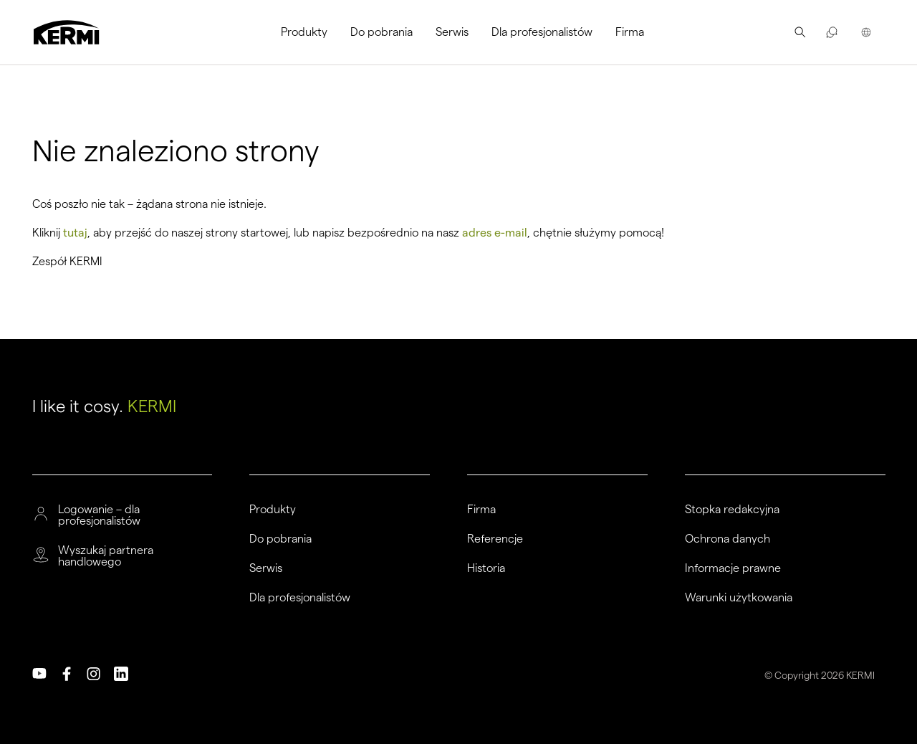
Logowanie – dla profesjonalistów (99, 515)
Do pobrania (381, 32)
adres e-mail (494, 232)
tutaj (75, 232)
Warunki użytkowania (738, 598)
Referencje (495, 539)
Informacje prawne (733, 568)
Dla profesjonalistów (541, 32)
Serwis (452, 32)
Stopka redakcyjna (732, 509)
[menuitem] (310, 32)
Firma (629, 32)
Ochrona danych (727, 539)
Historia (486, 568)
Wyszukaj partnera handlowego (105, 556)
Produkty (304, 32)
